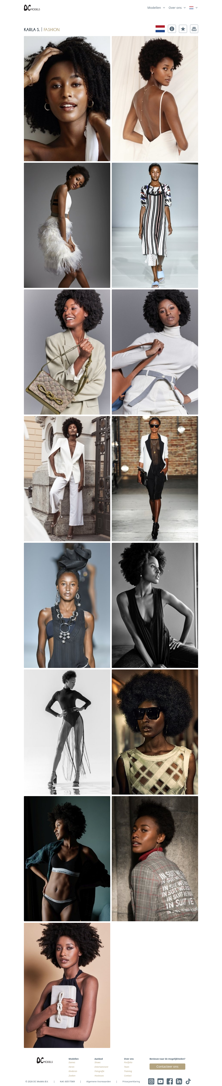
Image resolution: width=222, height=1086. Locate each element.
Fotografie (99, 1071)
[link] (194, 8)
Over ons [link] (175, 8)
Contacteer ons (167, 1066)
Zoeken (72, 1075)
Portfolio (128, 1062)
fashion (52, 29)
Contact (128, 1075)
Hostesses (99, 1075)
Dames (72, 1062)
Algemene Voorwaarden (98, 1081)
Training (128, 1071)
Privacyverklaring (131, 1081)
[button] (172, 29)
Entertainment (101, 1066)
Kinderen (73, 1071)
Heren (71, 1066)
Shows (98, 1062)
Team (126, 1066)
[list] (156, 7)
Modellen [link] (154, 8)
